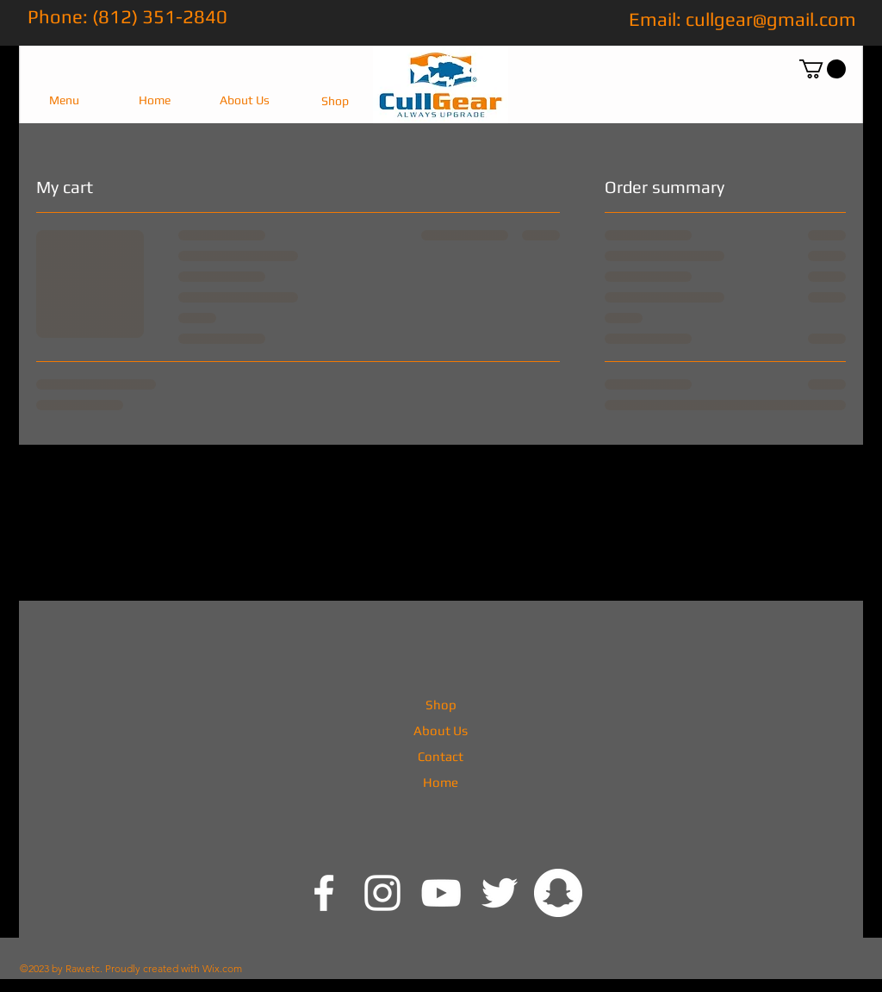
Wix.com (222, 968)
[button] (64, 100)
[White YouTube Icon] (441, 893)
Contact (440, 756)
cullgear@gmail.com (771, 19)
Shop (441, 704)
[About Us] (244, 100)
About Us (440, 730)
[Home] (154, 100)
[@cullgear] (324, 893)
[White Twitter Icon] (499, 893)
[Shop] (334, 101)
